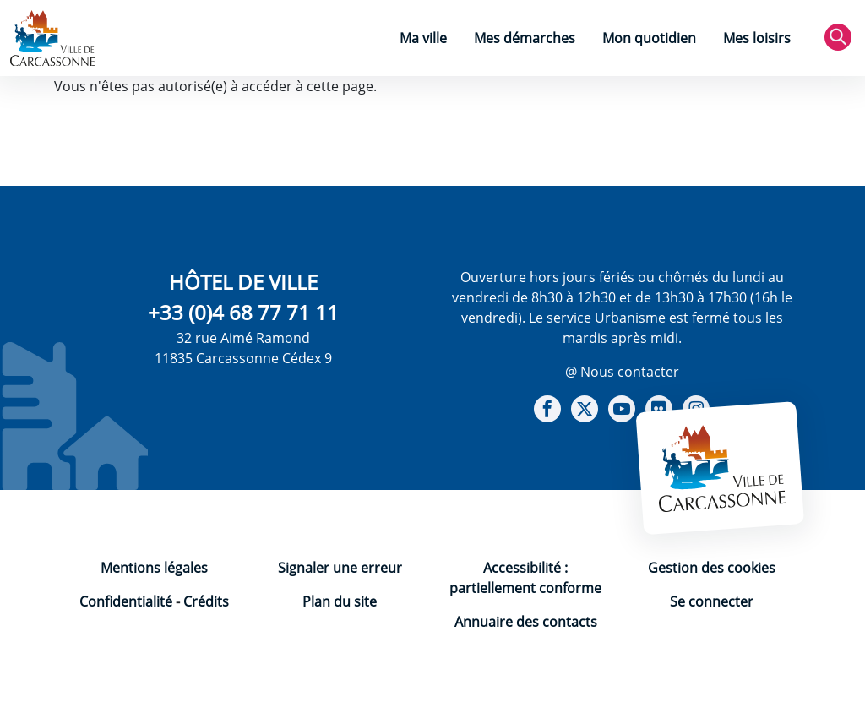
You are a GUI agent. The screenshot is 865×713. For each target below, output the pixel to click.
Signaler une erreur (340, 567)
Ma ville (423, 38)
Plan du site (339, 601)
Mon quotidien (649, 38)
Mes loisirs (757, 38)
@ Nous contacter (622, 371)
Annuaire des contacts (525, 621)
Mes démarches (524, 38)
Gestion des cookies (711, 567)
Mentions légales (154, 567)
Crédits (206, 601)
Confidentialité (125, 601)
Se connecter (711, 601)
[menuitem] (423, 40)
